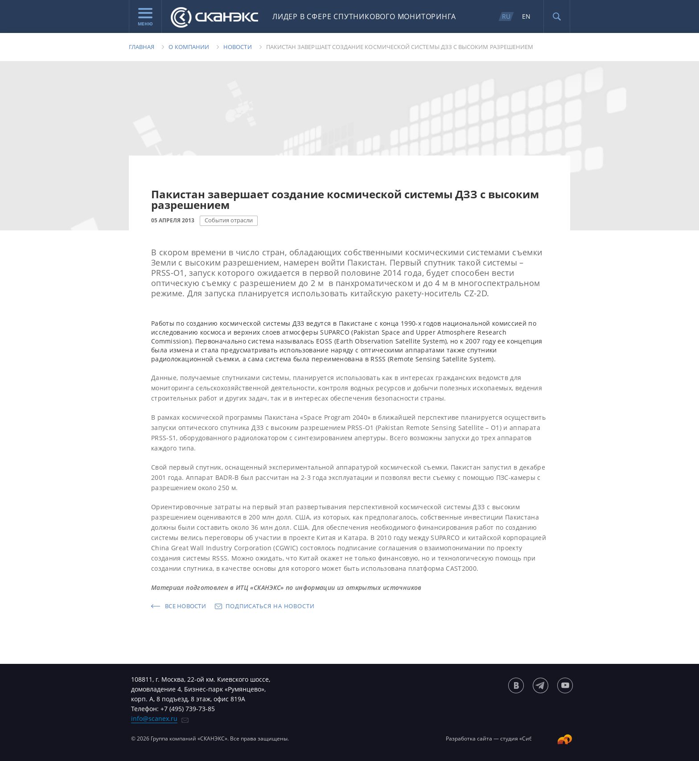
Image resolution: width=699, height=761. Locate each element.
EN (526, 16)
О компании (189, 47)
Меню (145, 17)
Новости (237, 47)
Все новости (185, 606)
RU (506, 16)
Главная (141, 47)
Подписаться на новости (270, 606)
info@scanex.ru (154, 718)
